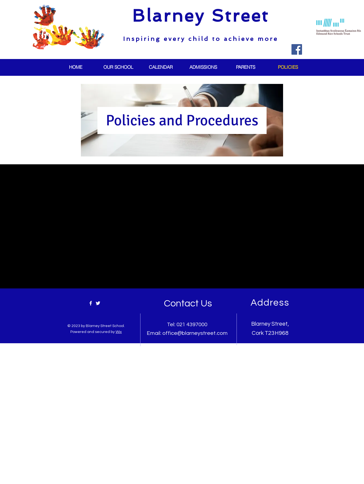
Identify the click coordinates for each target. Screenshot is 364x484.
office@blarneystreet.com (195, 333)
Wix (119, 332)
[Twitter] (98, 303)
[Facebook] (296, 49)
